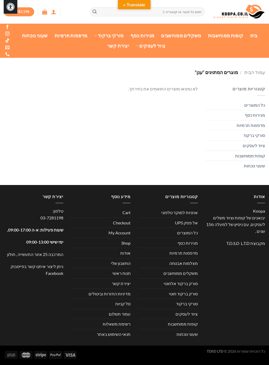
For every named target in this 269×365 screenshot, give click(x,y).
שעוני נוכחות (35, 35)
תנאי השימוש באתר (114, 334)
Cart (126, 212)
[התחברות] (53, 12)
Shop (126, 242)
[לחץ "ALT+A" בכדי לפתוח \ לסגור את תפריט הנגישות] (10, 7)
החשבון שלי (121, 263)
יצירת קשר (118, 46)
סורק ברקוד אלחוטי (181, 283)
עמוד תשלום (120, 313)
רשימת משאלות (117, 323)
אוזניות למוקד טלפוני (179, 212)
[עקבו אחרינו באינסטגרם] (7, 34)
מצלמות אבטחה (183, 263)
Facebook (54, 273)
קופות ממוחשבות (226, 35)
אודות (125, 252)
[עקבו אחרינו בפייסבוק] (7, 27)
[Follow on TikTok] (7, 40)
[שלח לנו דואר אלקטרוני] (7, 47)
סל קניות (123, 303)
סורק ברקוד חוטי (183, 293)
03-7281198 (51, 217)
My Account (119, 232)
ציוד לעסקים (150, 46)
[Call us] (7, 54)
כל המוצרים (254, 104)
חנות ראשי (121, 273)
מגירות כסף (142, 35)
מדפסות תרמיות (71, 35)
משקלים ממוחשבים (181, 35)
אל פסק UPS (186, 222)
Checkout (122, 222)
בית (253, 35)
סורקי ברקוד (108, 35)
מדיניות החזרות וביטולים (110, 293)
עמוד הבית (254, 72)
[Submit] (94, 11)
